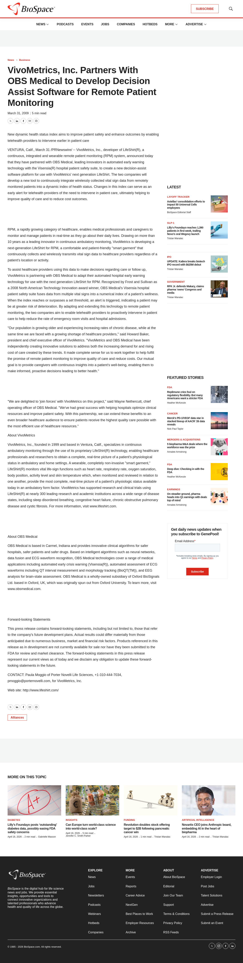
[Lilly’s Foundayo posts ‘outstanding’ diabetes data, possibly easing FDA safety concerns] (34, 800)
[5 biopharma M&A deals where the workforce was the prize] (219, 446)
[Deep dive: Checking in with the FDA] (219, 471)
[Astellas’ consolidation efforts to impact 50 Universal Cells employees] (219, 204)
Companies (126, 24)
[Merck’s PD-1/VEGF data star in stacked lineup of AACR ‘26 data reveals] (219, 420)
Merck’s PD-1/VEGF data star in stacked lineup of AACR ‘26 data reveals (186, 421)
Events (87, 24)
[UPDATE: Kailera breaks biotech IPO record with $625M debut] (219, 264)
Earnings (173, 489)
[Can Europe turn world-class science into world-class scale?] (92, 800)
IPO (169, 256)
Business (24, 60)
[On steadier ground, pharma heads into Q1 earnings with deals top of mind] (219, 496)
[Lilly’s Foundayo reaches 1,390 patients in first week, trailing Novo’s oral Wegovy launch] (219, 230)
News (40, 24)
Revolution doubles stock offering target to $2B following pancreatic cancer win (147, 828)
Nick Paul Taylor (175, 429)
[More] (47, 24)
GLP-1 (170, 222)
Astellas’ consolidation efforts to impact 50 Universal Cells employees (186, 204)
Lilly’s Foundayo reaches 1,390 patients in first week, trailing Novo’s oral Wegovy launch (185, 231)
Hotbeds (150, 24)
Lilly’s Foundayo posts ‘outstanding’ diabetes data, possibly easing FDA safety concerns (32, 828)
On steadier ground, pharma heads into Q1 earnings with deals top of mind (187, 497)
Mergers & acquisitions (183, 439)
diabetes (14, 820)
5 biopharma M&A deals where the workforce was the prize (187, 446)
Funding (129, 820)
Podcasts (65, 24)
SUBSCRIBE (205, 8)
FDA (169, 387)
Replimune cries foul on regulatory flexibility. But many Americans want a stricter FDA (185, 395)
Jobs (105, 24)
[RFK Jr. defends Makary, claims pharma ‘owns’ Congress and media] (219, 288)
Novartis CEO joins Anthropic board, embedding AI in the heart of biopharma (206, 828)
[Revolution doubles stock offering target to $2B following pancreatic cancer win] (150, 800)
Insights (71, 820)
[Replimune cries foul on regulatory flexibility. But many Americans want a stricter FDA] (219, 394)
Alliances (17, 717)
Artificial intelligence (198, 820)
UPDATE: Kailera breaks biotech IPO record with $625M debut (186, 263)
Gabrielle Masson (47, 836)
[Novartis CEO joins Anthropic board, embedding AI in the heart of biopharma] (208, 800)
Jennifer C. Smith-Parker (78, 835)
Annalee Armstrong (176, 452)
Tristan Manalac (175, 238)
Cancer (172, 413)
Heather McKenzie (176, 402)
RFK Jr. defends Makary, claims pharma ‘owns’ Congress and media (185, 289)
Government (176, 281)
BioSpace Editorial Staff (179, 212)
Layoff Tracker (178, 196)
